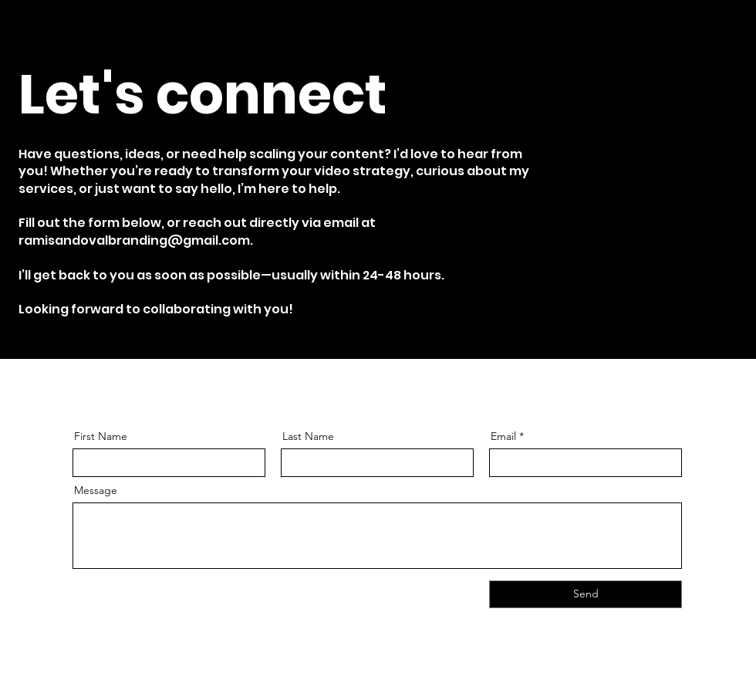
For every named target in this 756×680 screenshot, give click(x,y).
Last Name (308, 436)
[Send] (585, 594)
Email (503, 436)
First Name (100, 436)
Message (95, 490)
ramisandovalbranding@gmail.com (134, 240)
